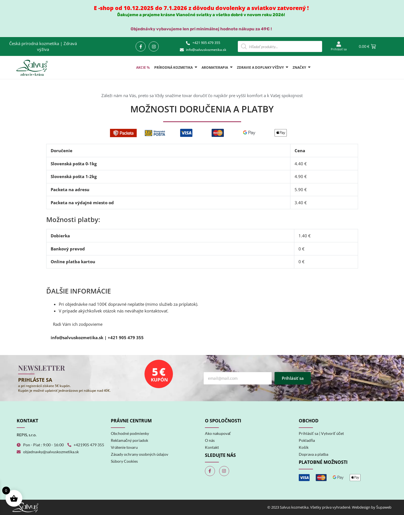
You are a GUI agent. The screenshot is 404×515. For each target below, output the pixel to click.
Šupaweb (383, 507)
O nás (210, 440)
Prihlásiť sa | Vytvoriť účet (321, 433)
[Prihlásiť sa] (338, 44)
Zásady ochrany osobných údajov (139, 454)
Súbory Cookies (124, 461)
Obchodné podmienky (130, 433)
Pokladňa (307, 440)
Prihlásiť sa (339, 49)
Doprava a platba (313, 454)
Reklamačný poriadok (129, 440)
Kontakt (212, 447)
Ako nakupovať (218, 433)
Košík (303, 447)
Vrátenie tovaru (124, 447)
